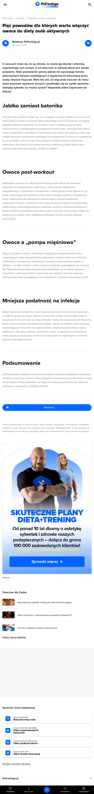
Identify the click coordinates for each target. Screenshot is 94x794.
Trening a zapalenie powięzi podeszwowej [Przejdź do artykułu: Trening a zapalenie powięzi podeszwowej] (37, 628)
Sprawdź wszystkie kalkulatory (16, 764)
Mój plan (28, 792)
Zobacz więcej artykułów (14, 637)
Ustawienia (84, 792)
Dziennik (10, 792)
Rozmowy (65, 792)
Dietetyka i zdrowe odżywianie (42, 18)
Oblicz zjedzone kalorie (30, 742)
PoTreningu (7, 18)
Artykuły (20, 18)
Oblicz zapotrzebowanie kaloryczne (30, 730)
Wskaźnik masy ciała (30, 718)
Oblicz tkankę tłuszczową (30, 753)
